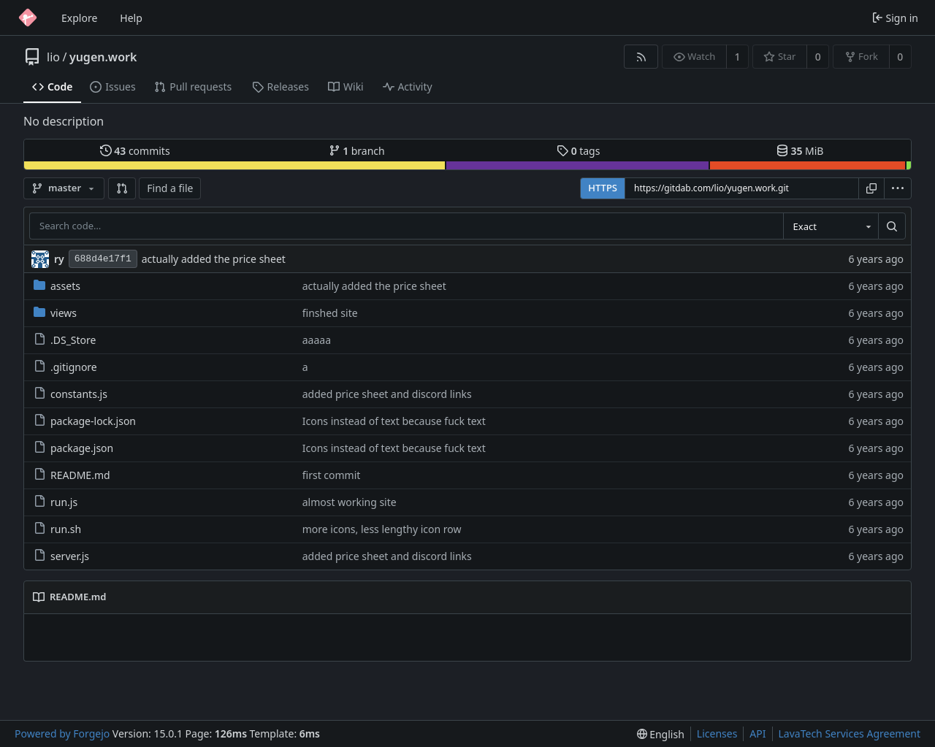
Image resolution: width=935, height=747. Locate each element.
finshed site (330, 313)
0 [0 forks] (900, 57)
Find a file (170, 188)
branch (357, 151)
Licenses (717, 733)
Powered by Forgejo (62, 733)
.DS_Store (65, 340)
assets (57, 286)
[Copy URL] (871, 188)
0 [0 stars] (818, 57)
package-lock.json (85, 421)
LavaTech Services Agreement (849, 733)
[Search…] (892, 226)
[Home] (27, 17)
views (55, 313)
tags (578, 151)
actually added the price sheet (214, 259)
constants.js (70, 394)
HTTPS (602, 187)
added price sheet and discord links (387, 394)
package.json (73, 448)
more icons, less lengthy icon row (382, 529)
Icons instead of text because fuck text (394, 421)
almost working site (349, 502)
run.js (55, 502)
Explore (79, 18)
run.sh (57, 529)
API (757, 733)
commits (135, 151)
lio (53, 57)
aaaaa (316, 340)
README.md (72, 475)
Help (131, 18)
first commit (331, 475)
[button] (122, 188)
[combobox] (830, 226)
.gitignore (65, 367)
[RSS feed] (641, 57)
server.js (61, 556)
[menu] (898, 188)
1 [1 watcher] (738, 57)
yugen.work (103, 57)
